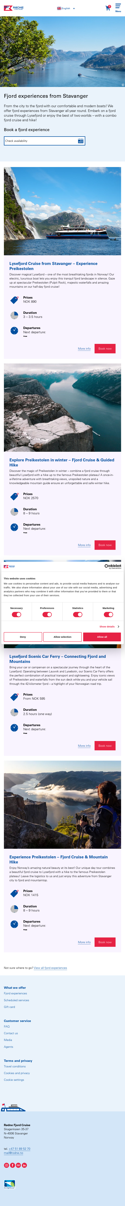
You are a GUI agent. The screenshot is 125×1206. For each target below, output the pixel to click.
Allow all (102, 636)
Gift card (9, 1007)
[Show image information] (111, 85)
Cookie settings (14, 1080)
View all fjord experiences (50, 968)
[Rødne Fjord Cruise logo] (13, 8)
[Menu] (118, 8)
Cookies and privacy (17, 1073)
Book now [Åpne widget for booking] (105, 348)
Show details (107, 626)
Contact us (11, 1033)
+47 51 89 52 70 (19, 1149)
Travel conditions (15, 1066)
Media (8, 1040)
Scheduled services (16, 1000)
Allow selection (62, 636)
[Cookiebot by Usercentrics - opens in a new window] (107, 566)
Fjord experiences (15, 993)
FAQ (7, 1026)
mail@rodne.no (13, 1153)
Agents (8, 1047)
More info (84, 348)
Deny (23, 636)
